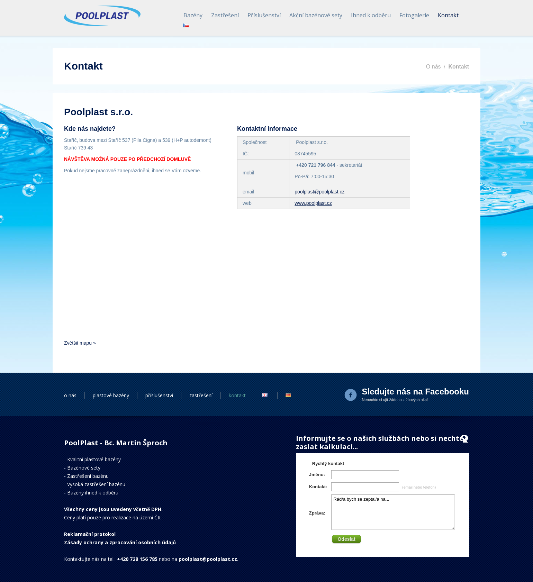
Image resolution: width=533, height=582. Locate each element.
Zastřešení (225, 15)
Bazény (192, 15)
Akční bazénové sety (315, 15)
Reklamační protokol (90, 534)
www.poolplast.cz (313, 203)
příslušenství (159, 395)
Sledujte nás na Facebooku (415, 391)
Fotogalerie (414, 15)
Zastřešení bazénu (88, 476)
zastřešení (201, 395)
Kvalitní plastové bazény (94, 459)
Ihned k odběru (371, 15)
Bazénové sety (83, 467)
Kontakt (448, 15)
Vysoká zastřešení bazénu (96, 484)
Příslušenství (264, 15)
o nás (70, 395)
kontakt (237, 395)
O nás (433, 67)
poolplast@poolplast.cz (319, 191)
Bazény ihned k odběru (92, 492)
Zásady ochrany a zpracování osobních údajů (120, 542)
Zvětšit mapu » (80, 343)
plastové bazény (111, 395)
